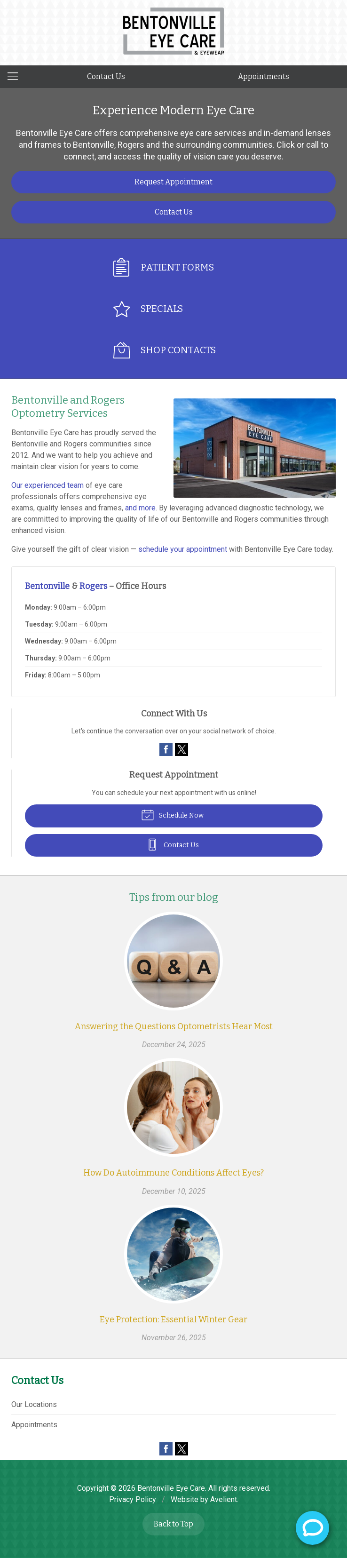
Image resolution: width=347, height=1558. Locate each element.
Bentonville (47, 586)
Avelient (223, 1499)
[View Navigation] (16, 76)
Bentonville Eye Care (171, 1488)
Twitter (181, 749)
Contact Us (106, 76)
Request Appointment (173, 181)
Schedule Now (172, 814)
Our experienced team (47, 485)
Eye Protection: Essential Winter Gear (173, 1319)
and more (140, 507)
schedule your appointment (182, 549)
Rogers (93, 586)
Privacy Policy (132, 1499)
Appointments (263, 76)
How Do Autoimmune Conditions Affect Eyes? (173, 1173)
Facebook (166, 749)
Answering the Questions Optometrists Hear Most (174, 1026)
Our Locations (34, 1404)
